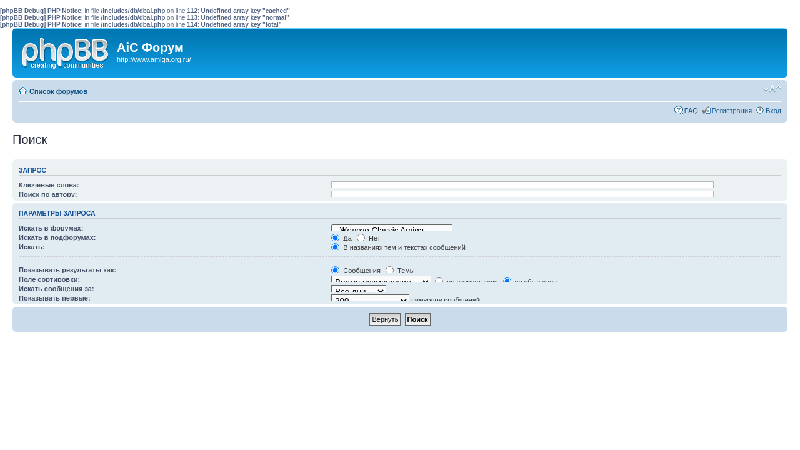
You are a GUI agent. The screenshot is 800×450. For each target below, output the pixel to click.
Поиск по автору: (48, 194)
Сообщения (356, 270)
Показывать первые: (55, 298)
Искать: (31, 247)
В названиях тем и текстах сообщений (398, 247)
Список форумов (58, 91)
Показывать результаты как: (67, 270)
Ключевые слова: (49, 185)
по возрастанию (466, 282)
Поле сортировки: (49, 279)
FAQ (691, 110)
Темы (400, 270)
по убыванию (530, 282)
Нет (369, 238)
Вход (773, 110)
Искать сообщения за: (56, 288)
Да (341, 238)
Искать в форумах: (51, 228)
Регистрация (732, 110)
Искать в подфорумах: (57, 237)
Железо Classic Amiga (391, 231)
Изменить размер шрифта (772, 88)
